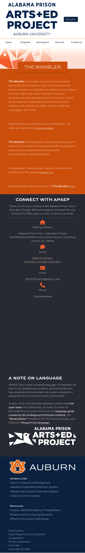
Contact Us (76, 42)
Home (8, 42)
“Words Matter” (18, 418)
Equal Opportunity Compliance (27, 534)
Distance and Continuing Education (31, 514)
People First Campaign (35, 422)
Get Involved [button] (42, 42)
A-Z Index (14, 545)
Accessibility (16, 538)
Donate (71, 19)
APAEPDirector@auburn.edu (42, 279)
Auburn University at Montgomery (30, 482)
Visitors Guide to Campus (25, 495)
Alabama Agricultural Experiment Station (34, 491)
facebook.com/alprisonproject (42, 261)
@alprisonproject (42, 258)
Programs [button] (25, 42)
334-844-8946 (43, 296)
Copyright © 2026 (19, 549)
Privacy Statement (20, 541)
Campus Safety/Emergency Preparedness (35, 510)
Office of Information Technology (29, 518)
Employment (16, 530)
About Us (59, 42)
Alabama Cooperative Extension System (34, 487)
